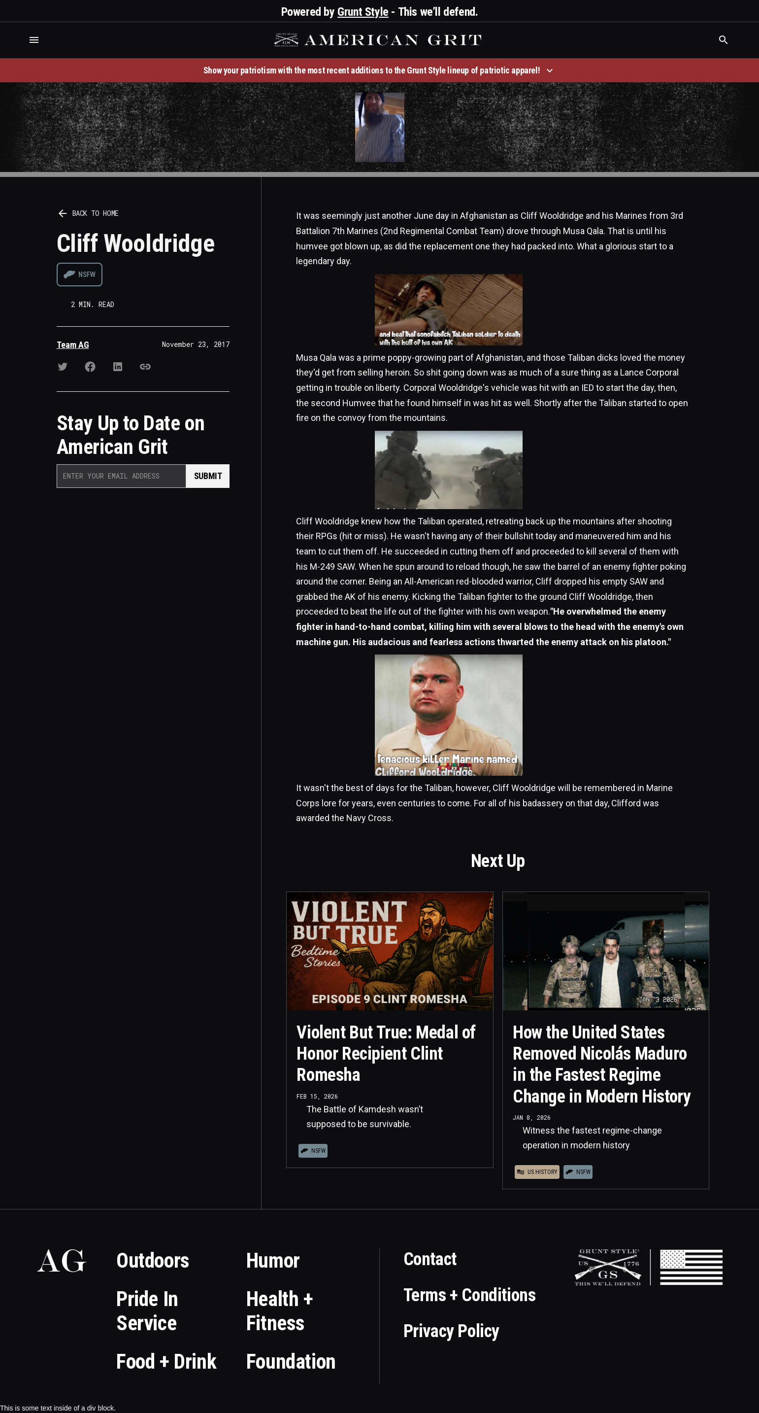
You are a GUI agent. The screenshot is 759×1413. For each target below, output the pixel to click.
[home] (379, 40)
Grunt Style (363, 12)
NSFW (87, 274)
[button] (34, 40)
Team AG (73, 345)
